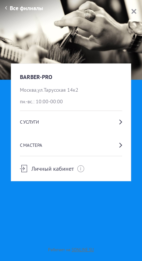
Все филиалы (24, 8)
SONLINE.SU (83, 249)
